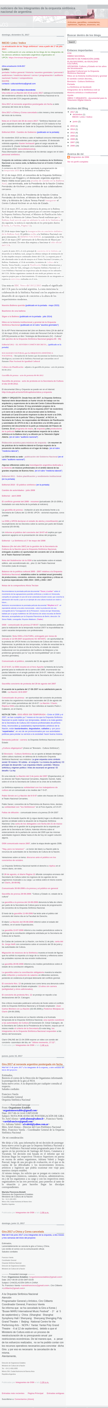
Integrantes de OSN (79, 157)
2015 (72, 126)
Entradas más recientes (13, 1393)
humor (15, 78)
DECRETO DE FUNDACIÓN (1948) (83, 59)
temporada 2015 (11, 170)
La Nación (15, 225)
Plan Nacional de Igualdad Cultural (24, 361)
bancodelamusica (26, 149)
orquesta (41, 428)
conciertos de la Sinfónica (48, 251)
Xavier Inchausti (26, 143)
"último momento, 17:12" (43, 1042)
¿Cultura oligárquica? (12, 748)
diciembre (78, 114)
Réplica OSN (8, 706)
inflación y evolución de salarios (22, 975)
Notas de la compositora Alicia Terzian (20, 585)
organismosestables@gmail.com (45, 1277)
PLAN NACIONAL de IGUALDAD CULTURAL (82, 62)
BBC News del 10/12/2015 (27, 285)
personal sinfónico (11, 154)
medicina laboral (22, 75)
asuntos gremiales (44, 72)
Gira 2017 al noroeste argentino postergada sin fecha (27, 104)
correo (34, 75)
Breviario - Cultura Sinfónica (17, 754)
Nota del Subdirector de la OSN (17, 560)
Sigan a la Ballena (10, 316)
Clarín (6, 225)
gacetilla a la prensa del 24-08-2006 (21, 902)
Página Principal (35, 1393)
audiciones (7, 75)
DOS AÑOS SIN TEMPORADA (32, 714)
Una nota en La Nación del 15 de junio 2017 (22, 93)
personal (58, 72)
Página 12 (26, 225)
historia (29, 72)
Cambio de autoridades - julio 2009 (18, 490)
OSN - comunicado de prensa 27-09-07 (20, 625)
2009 (72, 136)
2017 (72, 112)
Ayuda (70, 95)
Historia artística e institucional (82, 92)
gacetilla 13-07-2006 (14, 930)
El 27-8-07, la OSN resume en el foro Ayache (23, 667)
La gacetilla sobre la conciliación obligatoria (23, 972)
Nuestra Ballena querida (13, 305)
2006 (72, 146)
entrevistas (15, 279)
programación (46, 75)
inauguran (50, 200)
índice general (17, 72)
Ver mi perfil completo (77, 162)
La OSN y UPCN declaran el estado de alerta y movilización (30, 521)
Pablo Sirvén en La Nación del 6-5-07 (19, 796)
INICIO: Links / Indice (14, 43)
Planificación (35, 265)
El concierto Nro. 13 (11, 983)
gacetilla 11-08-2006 (23, 913)
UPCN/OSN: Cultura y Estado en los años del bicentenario (87, 67)
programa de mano (24, 428)
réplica (52, 866)
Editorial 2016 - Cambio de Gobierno (19, 132)
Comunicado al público (13, 661)
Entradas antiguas (55, 1393)
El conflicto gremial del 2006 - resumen (20, 501)
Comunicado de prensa (13, 698)
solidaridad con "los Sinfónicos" (19, 807)
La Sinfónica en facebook (79, 87)
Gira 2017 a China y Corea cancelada (19, 112)
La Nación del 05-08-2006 (22, 922)
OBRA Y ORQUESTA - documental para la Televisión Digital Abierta (87, 99)
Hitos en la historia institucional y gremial (87, 76)
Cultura (50, 262)
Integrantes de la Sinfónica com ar (83, 90)
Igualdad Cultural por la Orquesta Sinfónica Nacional (83, 72)
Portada (71, 84)
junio (75, 121)
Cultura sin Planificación (12, 367)
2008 (72, 139)
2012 (72, 132)
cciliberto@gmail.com (13, 1288)
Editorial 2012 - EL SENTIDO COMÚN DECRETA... (25, 344)
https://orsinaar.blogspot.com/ (23, 57)
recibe (33, 234)
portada (5, 72)
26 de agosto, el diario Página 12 (19, 874)
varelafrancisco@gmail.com (35, 1285)
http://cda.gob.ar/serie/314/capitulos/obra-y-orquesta (27, 392)
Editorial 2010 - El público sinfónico (19, 485)
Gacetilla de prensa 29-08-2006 (16, 894)
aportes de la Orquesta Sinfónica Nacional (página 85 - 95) (33, 339)
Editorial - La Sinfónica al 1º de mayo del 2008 (23, 540)
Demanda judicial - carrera (14, 740)
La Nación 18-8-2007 (17, 692)
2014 (72, 129)
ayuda (5, 81)
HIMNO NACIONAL (30, 237)
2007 (72, 142)
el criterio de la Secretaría (26, 1028)
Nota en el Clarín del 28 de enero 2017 (20, 121)
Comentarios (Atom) (24, 1399)
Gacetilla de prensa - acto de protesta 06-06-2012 (22, 375)
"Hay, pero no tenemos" (13, 849)
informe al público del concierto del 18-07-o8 (26, 532)
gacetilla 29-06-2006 (14, 964)
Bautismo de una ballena (13, 311)
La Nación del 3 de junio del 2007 (32, 776)
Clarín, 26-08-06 (12, 882)
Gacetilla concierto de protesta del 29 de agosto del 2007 (29, 684)
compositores (26, 78)
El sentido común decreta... (80, 79)
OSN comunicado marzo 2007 (16, 843)
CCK (69, 53)
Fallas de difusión (10, 812)
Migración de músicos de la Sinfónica (20, 953)
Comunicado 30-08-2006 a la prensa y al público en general (30, 888)
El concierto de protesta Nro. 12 (17, 995)
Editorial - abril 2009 (11, 496)
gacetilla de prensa (14, 510)
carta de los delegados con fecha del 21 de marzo (38, 824)
